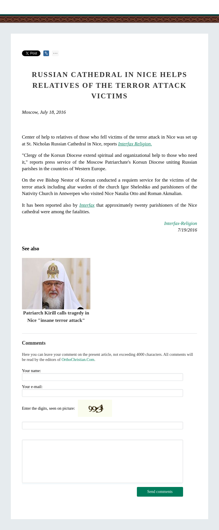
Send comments (160, 492)
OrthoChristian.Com (78, 360)
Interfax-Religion (180, 223)
